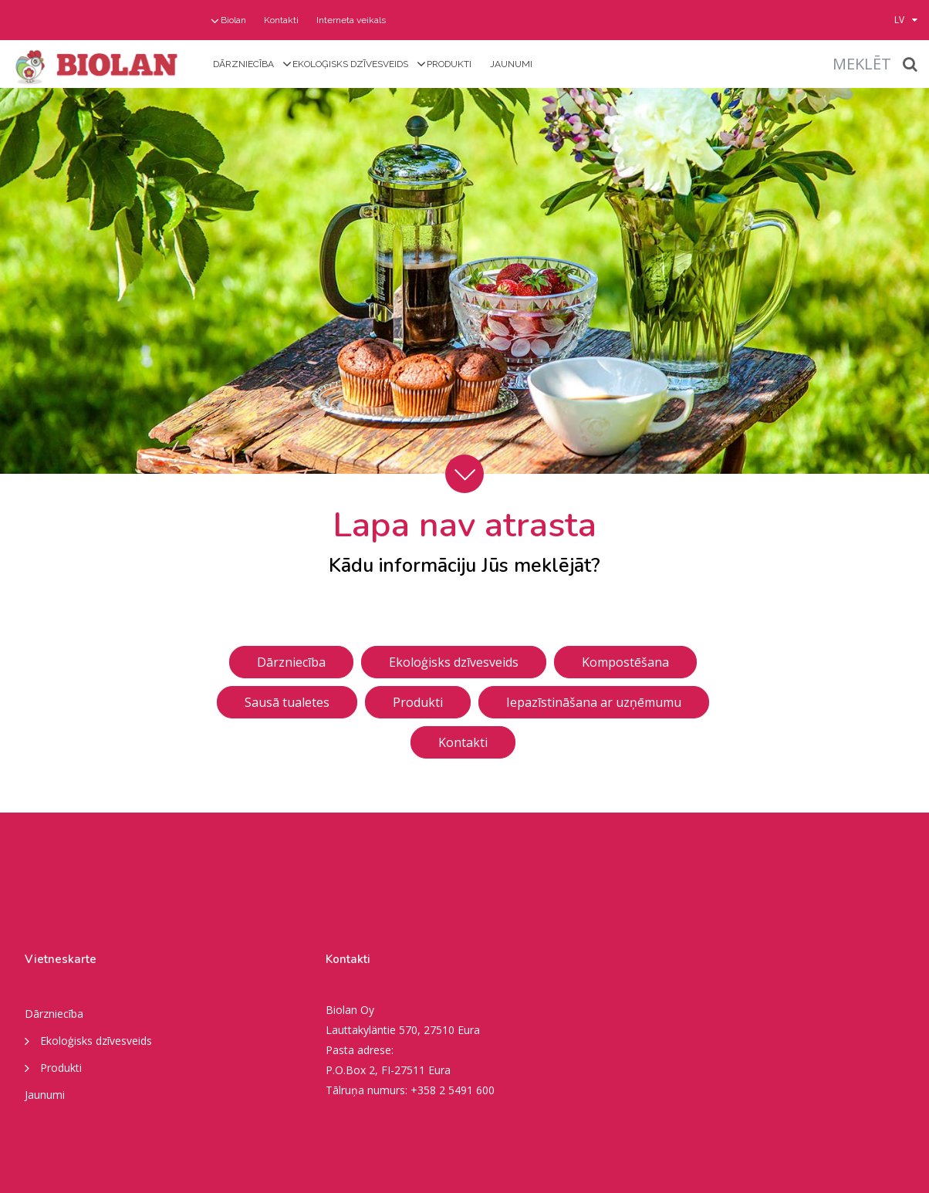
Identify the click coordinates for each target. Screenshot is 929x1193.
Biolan (233, 20)
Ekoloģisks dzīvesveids (350, 64)
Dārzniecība (243, 64)
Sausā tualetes (287, 702)
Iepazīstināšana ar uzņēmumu (593, 702)
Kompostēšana (625, 662)
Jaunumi (511, 64)
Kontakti (281, 20)
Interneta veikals (351, 20)
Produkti (449, 64)
